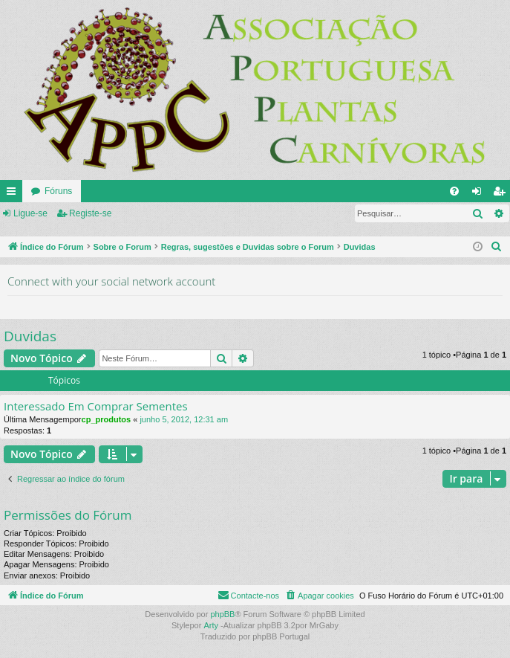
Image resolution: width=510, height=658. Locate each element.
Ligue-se (30, 213)
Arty (210, 625)
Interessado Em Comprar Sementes (96, 406)
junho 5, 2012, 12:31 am (184, 419)
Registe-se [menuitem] (502, 194)
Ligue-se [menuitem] (480, 194)
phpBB (222, 614)
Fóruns (58, 191)
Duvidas (30, 336)
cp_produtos (106, 419)
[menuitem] (454, 191)
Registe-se (90, 213)
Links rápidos (14, 194)
